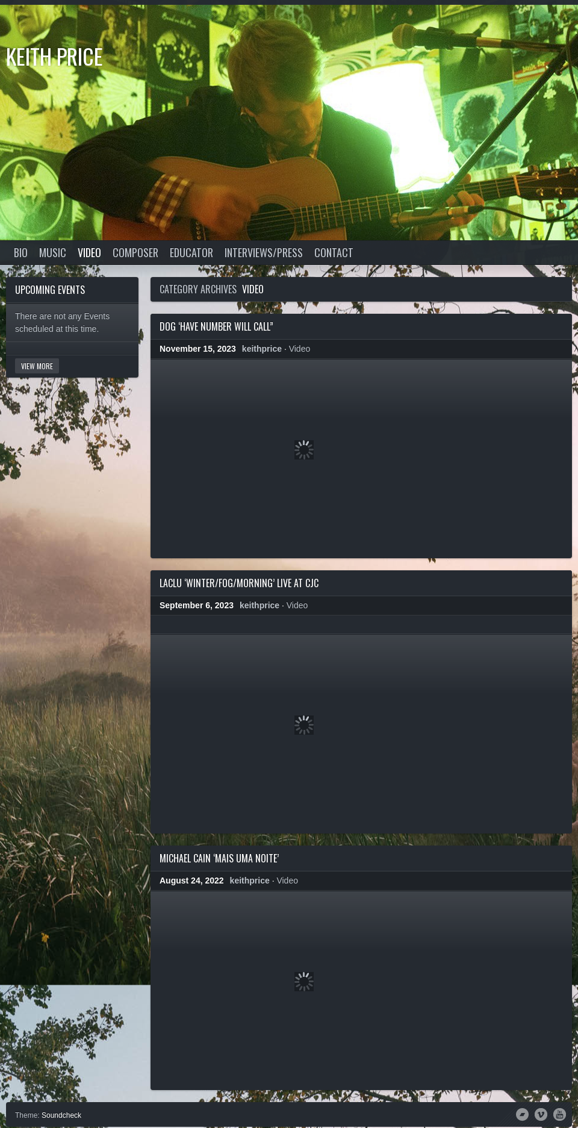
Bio (21, 252)
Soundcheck (61, 1115)
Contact (333, 252)
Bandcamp (522, 1113)
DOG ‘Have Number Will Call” (216, 326)
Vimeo (541, 1113)
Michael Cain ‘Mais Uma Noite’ (219, 858)
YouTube (559, 1113)
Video (89, 252)
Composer (135, 252)
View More (37, 366)
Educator (191, 252)
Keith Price (54, 56)
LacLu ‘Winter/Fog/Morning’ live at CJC (239, 583)
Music (52, 252)
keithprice (262, 349)
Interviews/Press (264, 252)
